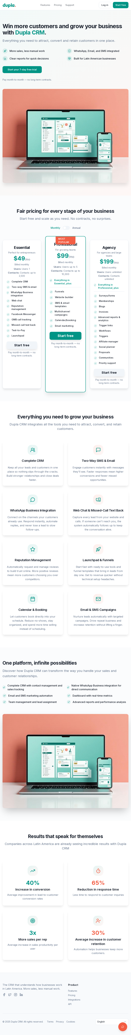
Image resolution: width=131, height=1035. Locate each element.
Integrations (74, 999)
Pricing (58, 5)
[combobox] (111, 1022)
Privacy (60, 1021)
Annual (76, 227)
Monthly (55, 227)
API (69, 1004)
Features (45, 5)
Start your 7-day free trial (22, 69)
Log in (104, 5)
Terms (50, 1021)
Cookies (70, 1021)
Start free (120, 5)
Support (69, 5)
